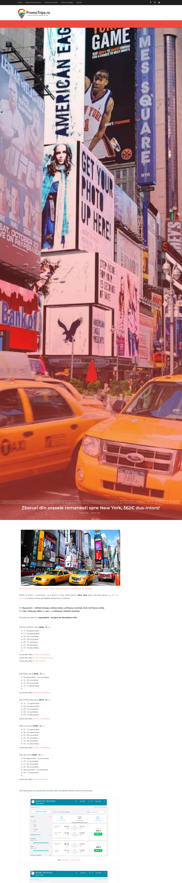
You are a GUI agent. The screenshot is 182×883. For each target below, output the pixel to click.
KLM (130, 539)
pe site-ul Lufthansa (42, 690)
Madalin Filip (84, 550)
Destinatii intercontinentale (107, 539)
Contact (80, 2)
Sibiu (149, 539)
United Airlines (172, 539)
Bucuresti (57, 539)
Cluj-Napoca (78, 539)
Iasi (124, 539)
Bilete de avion (27, 539)
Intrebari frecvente (52, 2)
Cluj (67, 539)
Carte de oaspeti (68, 2)
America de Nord (10, 539)
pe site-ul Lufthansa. (42, 728)
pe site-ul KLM (39, 696)
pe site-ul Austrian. (42, 815)
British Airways (43, 539)
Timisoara (158, 539)
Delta (89, 539)
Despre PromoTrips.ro (34, 2)
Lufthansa (139, 539)
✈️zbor (49, 662)
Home (21, 2)
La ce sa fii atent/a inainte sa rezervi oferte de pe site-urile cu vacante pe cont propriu (56, 624)
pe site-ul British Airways (44, 693)
